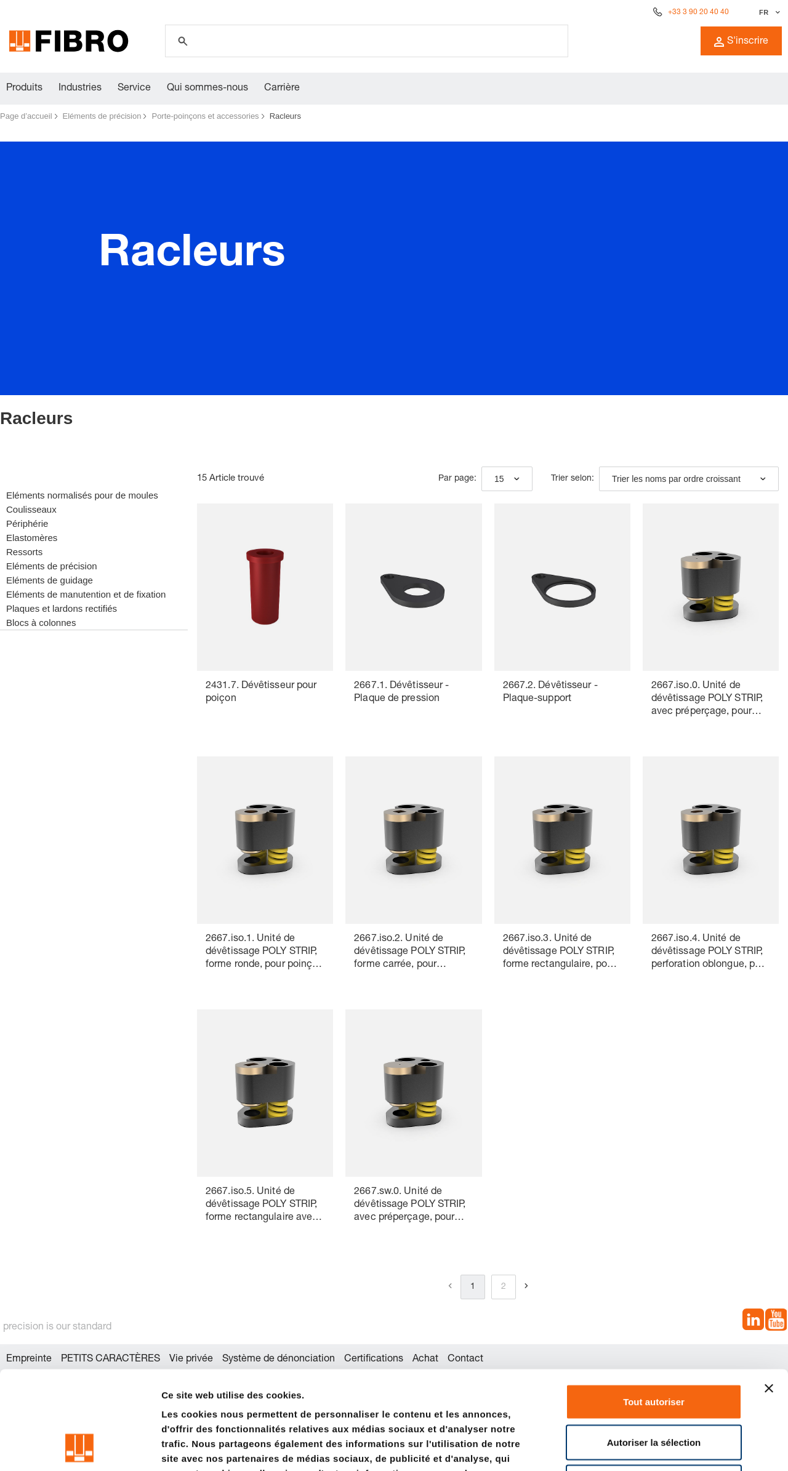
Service (134, 89)
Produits (24, 89)
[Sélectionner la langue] (768, 12)
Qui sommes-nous (207, 89)
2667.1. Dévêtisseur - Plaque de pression (401, 692)
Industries (80, 89)
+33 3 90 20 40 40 (698, 12)
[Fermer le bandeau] (769, 1296)
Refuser (654, 1390)
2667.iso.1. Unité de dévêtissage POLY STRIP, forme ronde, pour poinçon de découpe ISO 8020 (265, 953)
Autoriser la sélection (654, 1350)
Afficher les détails (678, 1446)
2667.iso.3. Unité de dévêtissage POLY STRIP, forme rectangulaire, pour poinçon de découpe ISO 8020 (559, 953)
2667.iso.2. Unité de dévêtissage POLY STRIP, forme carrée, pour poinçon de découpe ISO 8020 (409, 953)
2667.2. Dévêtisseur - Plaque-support (550, 692)
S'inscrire (741, 42)
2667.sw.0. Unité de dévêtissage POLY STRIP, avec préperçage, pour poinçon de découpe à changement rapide (409, 1206)
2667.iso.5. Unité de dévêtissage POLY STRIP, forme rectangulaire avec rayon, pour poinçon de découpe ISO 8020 (262, 1206)
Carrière (282, 89)
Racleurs (285, 116)
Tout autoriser (654, 1309)
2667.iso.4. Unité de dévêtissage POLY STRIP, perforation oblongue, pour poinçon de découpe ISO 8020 (710, 953)
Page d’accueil (26, 116)
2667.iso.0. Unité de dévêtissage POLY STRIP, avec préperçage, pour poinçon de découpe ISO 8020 (707, 700)
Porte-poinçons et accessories (205, 116)
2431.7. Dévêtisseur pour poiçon (261, 692)
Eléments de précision (102, 116)
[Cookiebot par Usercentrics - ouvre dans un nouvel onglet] (80, 1447)
